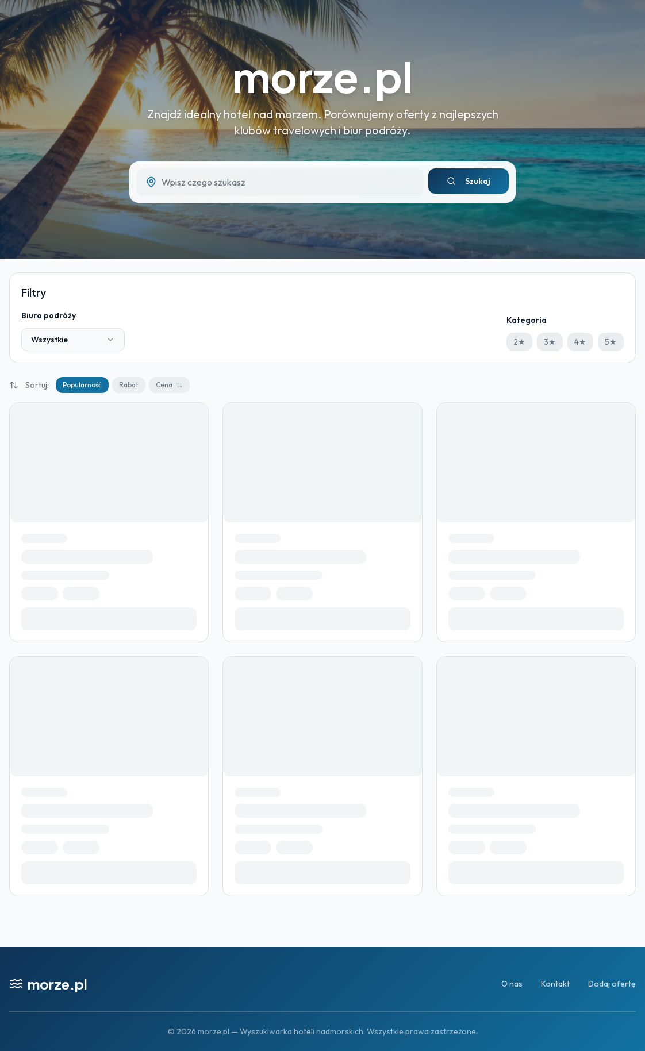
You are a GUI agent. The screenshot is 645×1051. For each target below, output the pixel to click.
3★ (550, 342)
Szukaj (468, 181)
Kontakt (555, 984)
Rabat (129, 384)
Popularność (82, 384)
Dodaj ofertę (612, 984)
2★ (519, 342)
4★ (580, 342)
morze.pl (322, 76)
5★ (611, 342)
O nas (512, 984)
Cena (169, 384)
